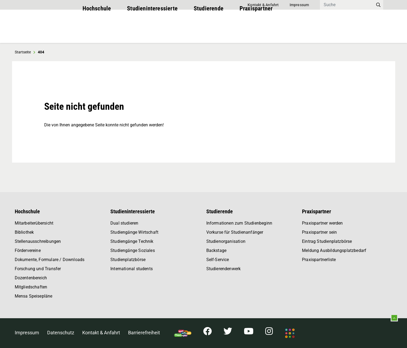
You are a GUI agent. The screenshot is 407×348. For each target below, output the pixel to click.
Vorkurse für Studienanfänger (234, 232)
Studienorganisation (225, 241)
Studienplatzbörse (127, 259)
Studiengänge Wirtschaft (134, 232)
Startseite (23, 52)
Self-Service (217, 259)
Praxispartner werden (322, 223)
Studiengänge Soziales (132, 250)
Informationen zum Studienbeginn (239, 223)
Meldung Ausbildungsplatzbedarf (334, 250)
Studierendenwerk (223, 268)
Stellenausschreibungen (38, 241)
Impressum (299, 5)
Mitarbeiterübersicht (34, 223)
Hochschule (97, 32)
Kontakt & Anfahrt (263, 5)
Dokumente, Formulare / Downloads (50, 259)
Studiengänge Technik (132, 241)
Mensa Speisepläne (34, 296)
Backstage (216, 250)
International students (131, 268)
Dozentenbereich (31, 277)
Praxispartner (256, 32)
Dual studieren (124, 223)
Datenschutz (60, 332)
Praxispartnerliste (319, 259)
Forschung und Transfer (38, 268)
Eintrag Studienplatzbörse (327, 241)
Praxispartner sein (319, 232)
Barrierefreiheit (144, 332)
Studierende (208, 32)
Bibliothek (24, 232)
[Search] (347, 5)
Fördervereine (28, 250)
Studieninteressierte (152, 32)
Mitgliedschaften (31, 287)
